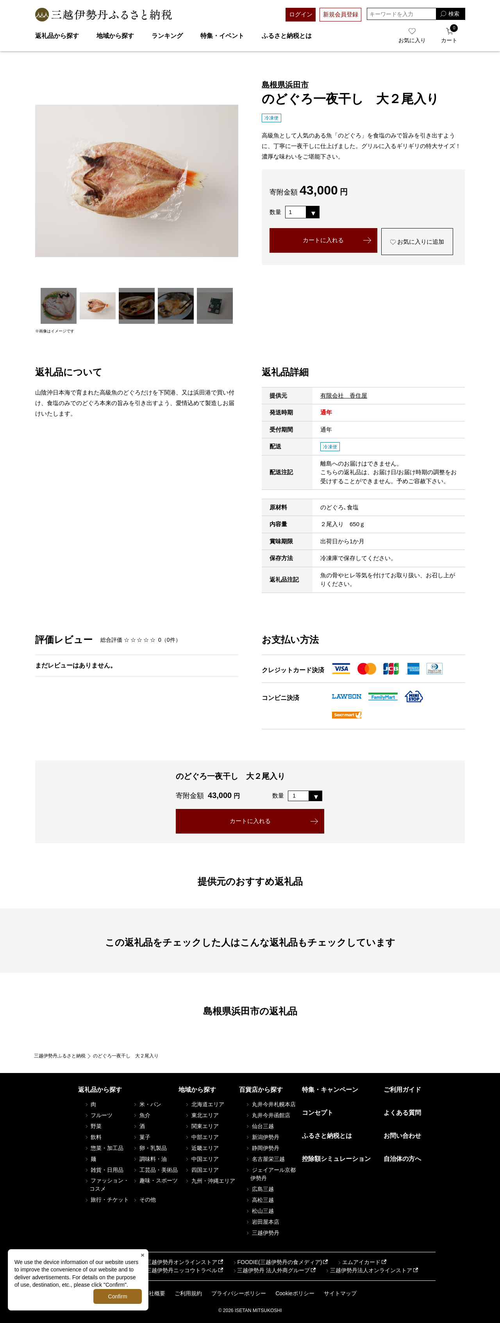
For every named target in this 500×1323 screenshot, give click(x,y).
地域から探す (115, 35)
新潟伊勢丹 (262, 1137)
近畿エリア (201, 1148)
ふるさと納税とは (287, 35)
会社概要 (154, 1293)
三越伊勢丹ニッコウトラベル (179, 1270)
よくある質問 (402, 1112)
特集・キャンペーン (330, 1089)
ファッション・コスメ (106, 1184)
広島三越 (259, 1189)
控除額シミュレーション (336, 1158)
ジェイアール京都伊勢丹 (270, 1174)
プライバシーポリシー (238, 1293)
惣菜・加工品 (104, 1148)
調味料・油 (149, 1159)
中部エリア (201, 1137)
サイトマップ (340, 1293)
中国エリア (201, 1159)
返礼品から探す (57, 35)
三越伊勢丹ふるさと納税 (60, 1056)
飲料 (93, 1137)
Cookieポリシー (294, 1293)
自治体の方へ (402, 1158)
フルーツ (98, 1115)
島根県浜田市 (285, 84)
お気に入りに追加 (417, 241)
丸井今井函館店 (267, 1115)
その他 (144, 1199)
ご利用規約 (188, 1293)
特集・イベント (222, 35)
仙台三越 (259, 1126)
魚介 (141, 1115)
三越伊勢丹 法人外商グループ (271, 1270)
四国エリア (201, 1170)
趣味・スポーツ (155, 1180)
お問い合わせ (402, 1135)
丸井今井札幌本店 (270, 1104)
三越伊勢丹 (262, 1233)
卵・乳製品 (149, 1148)
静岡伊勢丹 (262, 1148)
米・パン (146, 1104)
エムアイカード (358, 1262)
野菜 (93, 1126)
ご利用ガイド (402, 1089)
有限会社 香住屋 (343, 395)
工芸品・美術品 (155, 1170)
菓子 (141, 1137)
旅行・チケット (106, 1199)
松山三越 (259, 1211)
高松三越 (259, 1200)
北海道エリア (204, 1104)
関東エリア (201, 1126)
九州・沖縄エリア (209, 1181)
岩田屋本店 (262, 1222)
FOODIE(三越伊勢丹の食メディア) (277, 1262)
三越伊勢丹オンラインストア (179, 1262)
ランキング (167, 35)
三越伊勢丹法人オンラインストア (368, 1270)
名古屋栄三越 (265, 1159)
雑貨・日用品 (104, 1170)
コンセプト (317, 1112)
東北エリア (201, 1115)
